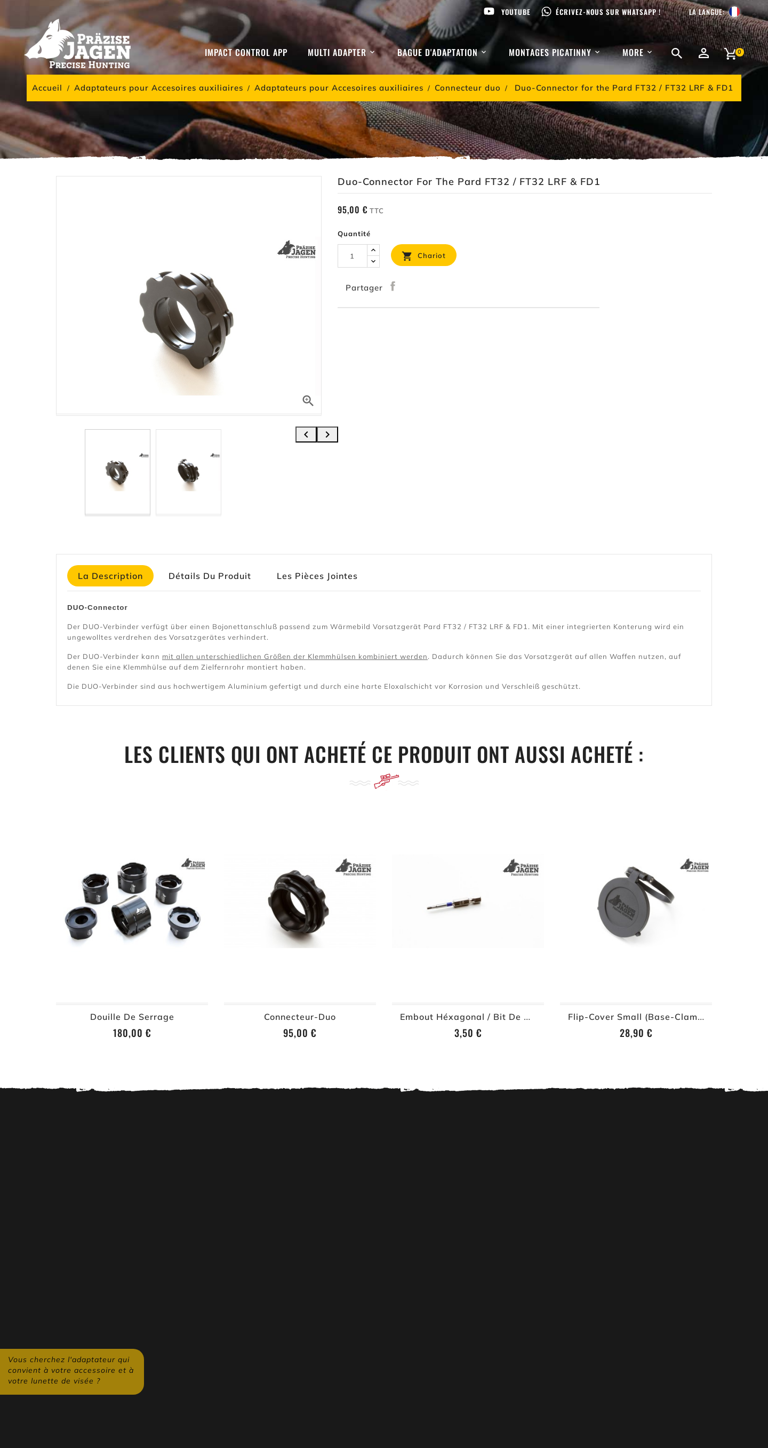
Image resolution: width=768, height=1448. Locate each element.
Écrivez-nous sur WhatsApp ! (608, 11)
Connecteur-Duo (300, 1016)
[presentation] (306, 435)
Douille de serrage (132, 1016)
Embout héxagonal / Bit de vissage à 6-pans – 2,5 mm (523, 1016)
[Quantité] (352, 256)
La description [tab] (110, 575)
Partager (393, 286)
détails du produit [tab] (210, 575)
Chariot (424, 256)
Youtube (516, 11)
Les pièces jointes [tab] (317, 575)
